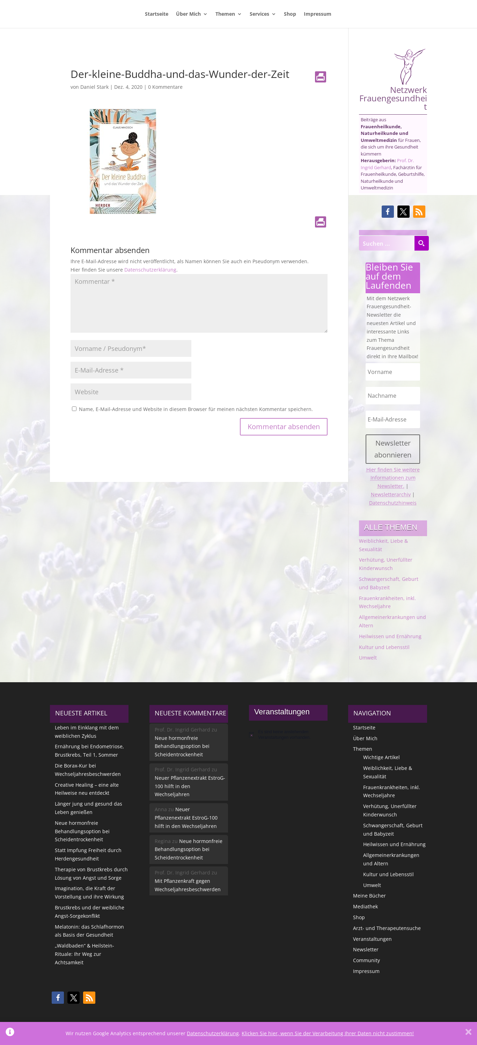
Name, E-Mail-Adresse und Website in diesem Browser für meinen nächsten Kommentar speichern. (196, 409)
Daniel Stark (94, 87)
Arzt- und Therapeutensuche (387, 928)
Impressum (317, 14)
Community (366, 960)
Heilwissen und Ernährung (390, 636)
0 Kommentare (165, 87)
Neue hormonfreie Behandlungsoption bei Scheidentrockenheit (82, 831)
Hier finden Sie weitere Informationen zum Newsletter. (393, 478)
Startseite (156, 14)
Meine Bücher (369, 895)
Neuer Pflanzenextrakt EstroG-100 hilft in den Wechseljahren (190, 786)
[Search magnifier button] (421, 243)
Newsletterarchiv (391, 494)
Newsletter (366, 949)
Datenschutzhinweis (393, 502)
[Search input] (387, 243)
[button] (388, 212)
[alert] (288, 735)
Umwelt (368, 657)
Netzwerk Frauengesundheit (393, 79)
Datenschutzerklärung (150, 269)
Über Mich (188, 14)
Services (259, 14)
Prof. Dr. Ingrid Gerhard (387, 164)
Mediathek (365, 906)
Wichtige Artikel (381, 757)
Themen (225, 14)
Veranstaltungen (372, 939)
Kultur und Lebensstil (384, 647)
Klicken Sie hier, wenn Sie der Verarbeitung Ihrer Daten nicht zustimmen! (328, 1033)
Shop (290, 14)
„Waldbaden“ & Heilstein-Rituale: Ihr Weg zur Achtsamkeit (84, 954)
